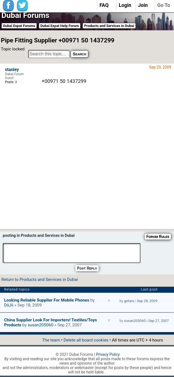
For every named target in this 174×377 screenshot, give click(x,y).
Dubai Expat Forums (19, 26)
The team (51, 340)
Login (125, 5)
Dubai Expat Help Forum (59, 26)
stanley (12, 69)
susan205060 (40, 324)
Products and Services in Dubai (109, 26)
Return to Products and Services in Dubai (39, 279)
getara (129, 301)
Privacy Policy (108, 354)
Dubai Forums (25, 15)
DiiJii (8, 305)
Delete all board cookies (85, 340)
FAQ (104, 5)
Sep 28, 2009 (147, 301)
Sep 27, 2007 (158, 321)
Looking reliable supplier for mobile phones (46, 300)
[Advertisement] (104, 168)
